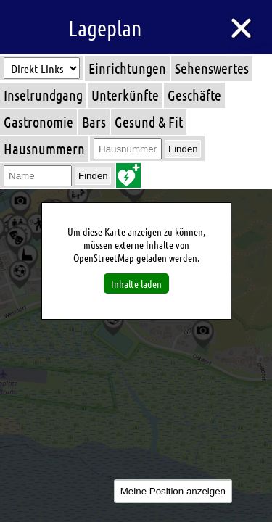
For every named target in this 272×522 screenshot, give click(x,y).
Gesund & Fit (149, 121)
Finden (183, 149)
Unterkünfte (125, 95)
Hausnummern (44, 148)
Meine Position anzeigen (173, 491)
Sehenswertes (212, 68)
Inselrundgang (43, 95)
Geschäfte (194, 95)
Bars (94, 121)
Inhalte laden (136, 283)
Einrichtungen (127, 68)
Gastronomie (38, 121)
